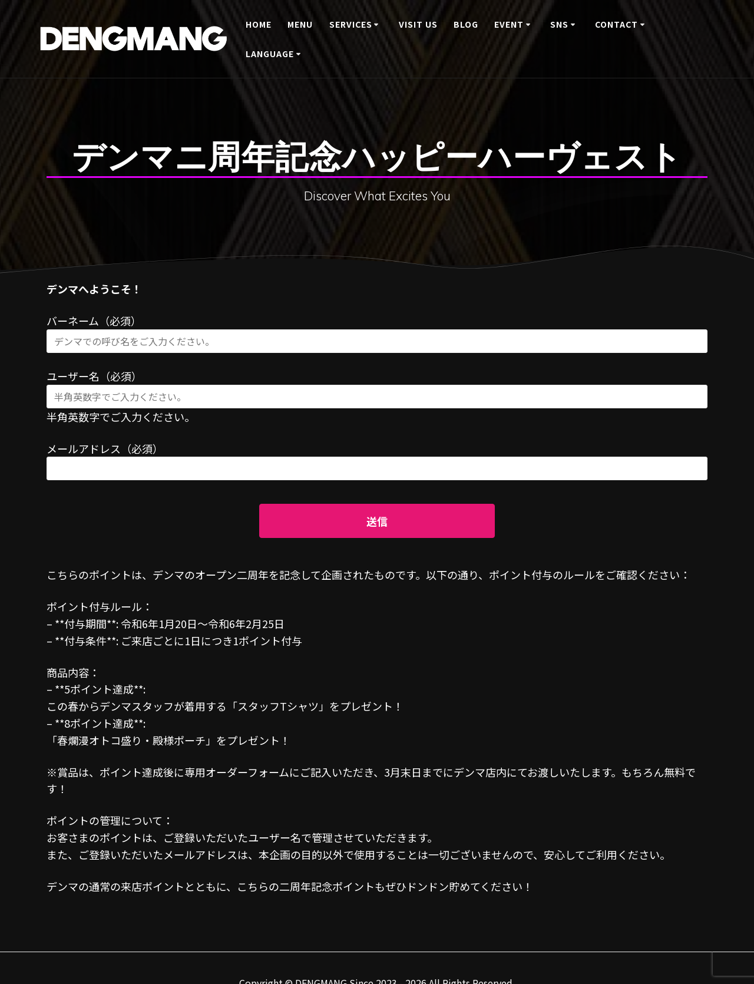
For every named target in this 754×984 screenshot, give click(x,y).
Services (350, 24)
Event (509, 24)
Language (270, 54)
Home (259, 24)
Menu (300, 24)
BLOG (466, 24)
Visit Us (418, 24)
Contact (616, 24)
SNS (559, 24)
